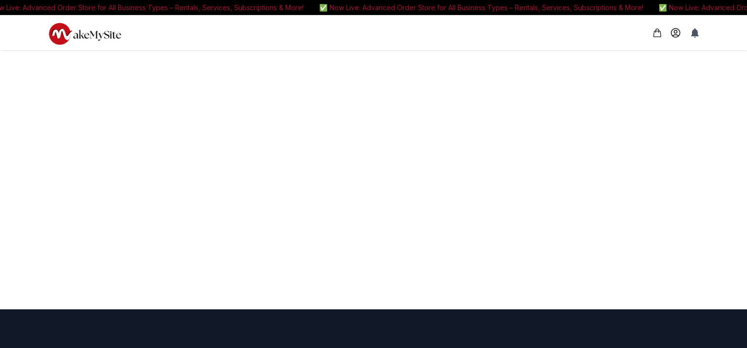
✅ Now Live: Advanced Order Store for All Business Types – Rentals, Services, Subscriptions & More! (486, 7)
